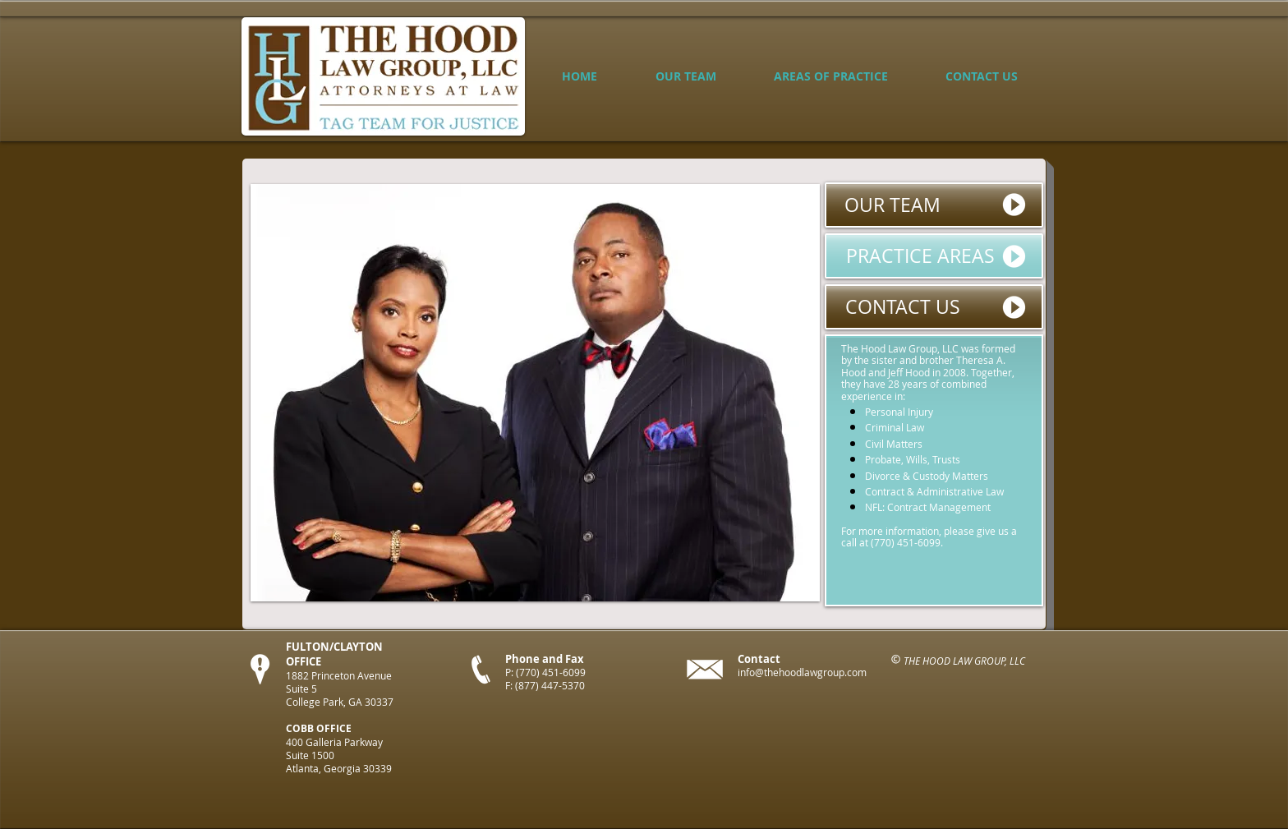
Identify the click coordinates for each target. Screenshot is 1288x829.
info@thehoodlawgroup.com (802, 672)
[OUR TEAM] (934, 205)
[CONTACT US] (934, 306)
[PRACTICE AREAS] (934, 256)
